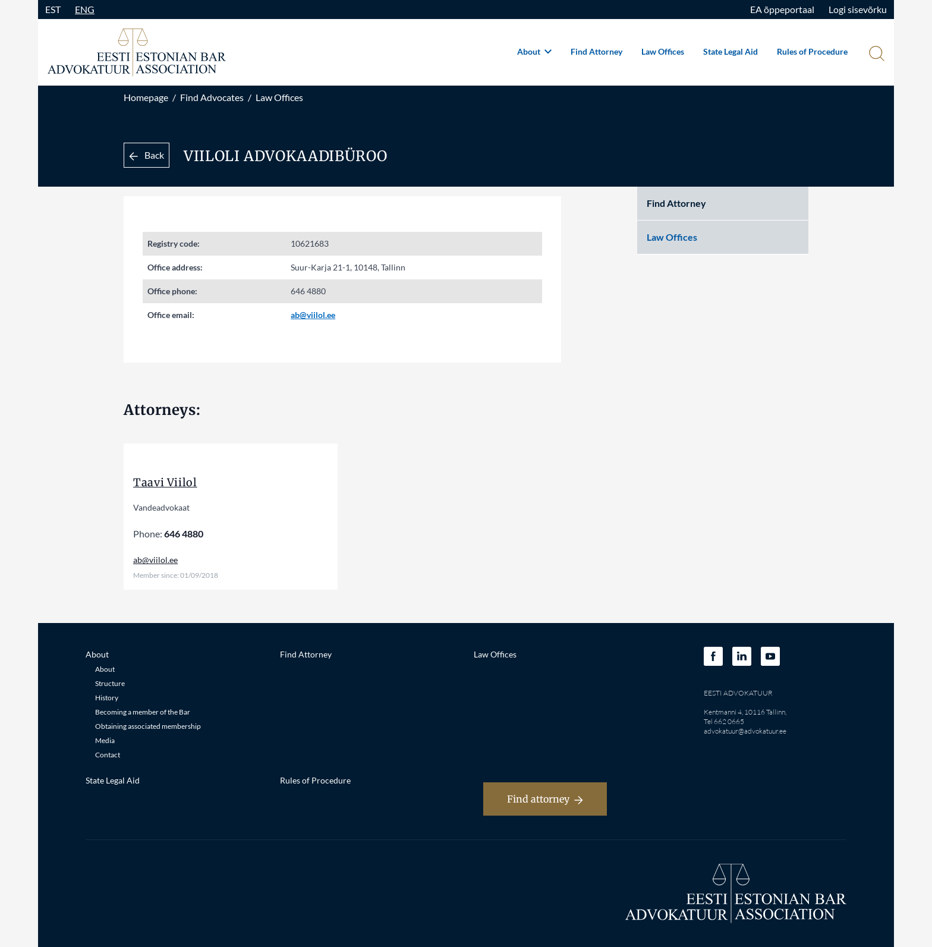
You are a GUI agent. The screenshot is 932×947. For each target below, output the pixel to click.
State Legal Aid (730, 51)
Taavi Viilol (165, 482)
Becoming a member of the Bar (142, 711)
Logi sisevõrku (858, 9)
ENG (85, 9)
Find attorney (545, 799)
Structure (110, 683)
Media (105, 740)
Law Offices (662, 51)
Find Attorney (596, 51)
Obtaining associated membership (148, 726)
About (534, 51)
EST (53, 9)
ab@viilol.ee (313, 315)
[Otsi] (875, 55)
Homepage (146, 97)
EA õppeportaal (782, 9)
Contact (107, 754)
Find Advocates (212, 97)
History (106, 697)
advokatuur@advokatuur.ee (745, 730)
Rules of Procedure (812, 51)
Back (146, 155)
